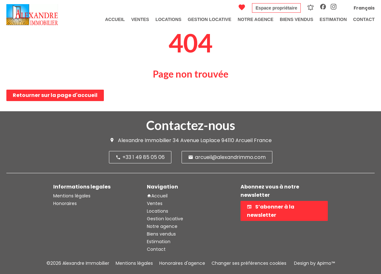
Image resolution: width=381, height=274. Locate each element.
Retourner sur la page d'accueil (55, 95)
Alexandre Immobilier (144, 140)
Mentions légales (134, 263)
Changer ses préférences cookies (249, 263)
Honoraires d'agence (182, 263)
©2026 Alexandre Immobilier (78, 263)
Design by (314, 263)
